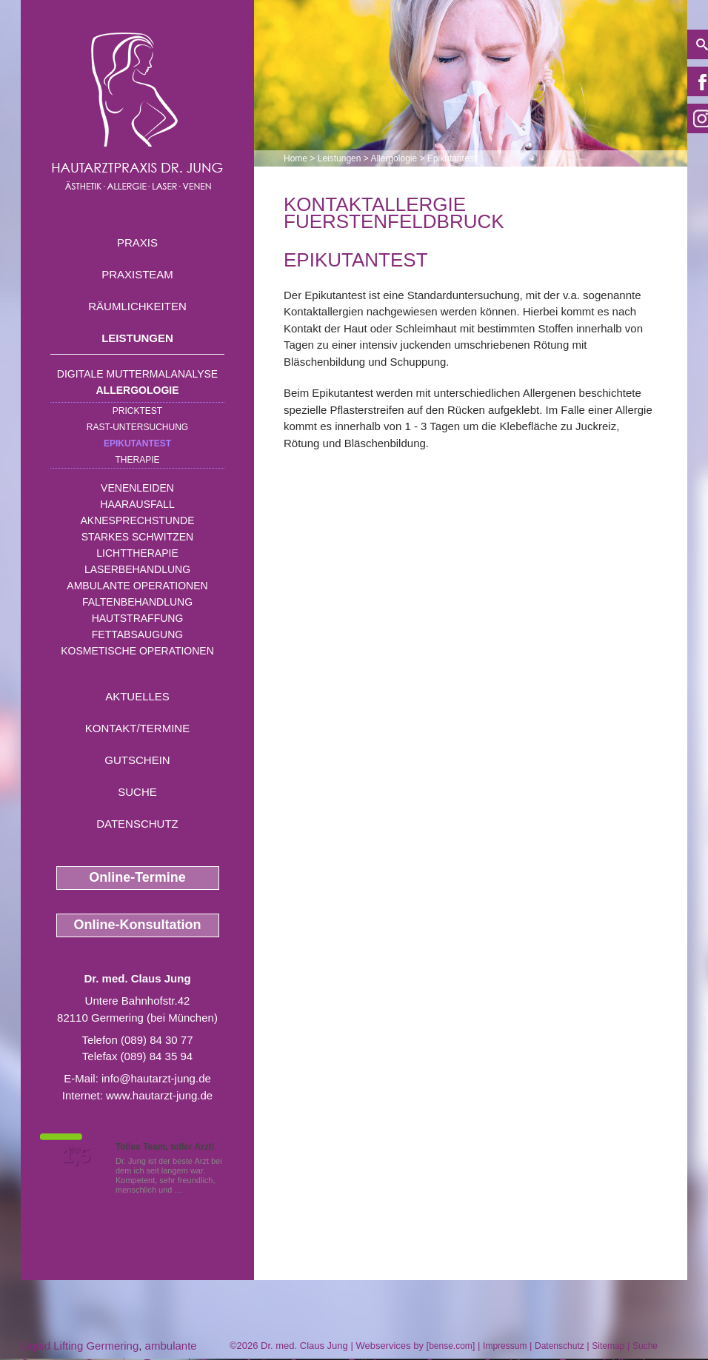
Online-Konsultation (137, 924)
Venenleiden (137, 488)
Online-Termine (137, 877)
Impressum (505, 1346)
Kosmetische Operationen (137, 651)
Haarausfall (137, 504)
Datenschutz (137, 823)
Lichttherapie (137, 553)
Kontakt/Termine (137, 728)
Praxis (137, 242)
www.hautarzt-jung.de (159, 1095)
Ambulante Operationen (137, 586)
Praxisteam (137, 274)
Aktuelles (137, 696)
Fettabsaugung (137, 634)
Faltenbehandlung (137, 602)
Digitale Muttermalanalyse (137, 374)
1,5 (76, 1156)
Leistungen (137, 338)
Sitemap (608, 1346)
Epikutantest (137, 443)
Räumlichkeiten (137, 306)
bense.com (450, 1346)
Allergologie (137, 390)
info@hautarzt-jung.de (156, 1078)
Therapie (137, 460)
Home (295, 158)
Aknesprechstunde (137, 520)
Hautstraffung (138, 618)
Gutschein (137, 760)
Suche (137, 791)
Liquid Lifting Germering (79, 1345)
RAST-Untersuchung (137, 427)
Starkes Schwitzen (137, 537)
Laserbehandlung (137, 569)
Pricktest (137, 411)
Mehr (194, 1189)
